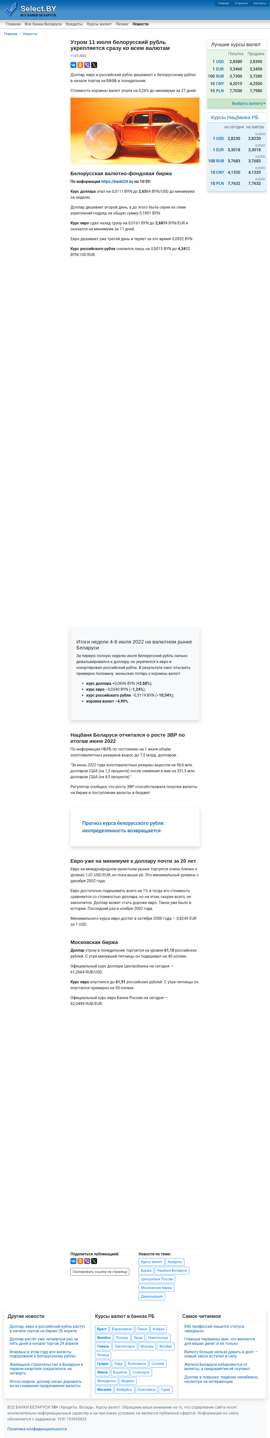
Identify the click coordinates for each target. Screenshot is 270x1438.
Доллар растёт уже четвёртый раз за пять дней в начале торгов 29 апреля (44, 1341)
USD (220, 61)
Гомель (103, 1346)
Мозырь (147, 1346)
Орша (138, 1338)
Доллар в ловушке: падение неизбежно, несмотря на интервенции (221, 1379)
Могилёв (104, 1390)
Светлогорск (125, 1346)
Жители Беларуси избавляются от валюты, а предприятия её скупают (217, 1366)
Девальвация (152, 1296)
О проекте (241, 3)
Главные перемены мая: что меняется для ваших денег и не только (219, 1341)
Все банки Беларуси (43, 24)
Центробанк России (157, 1279)
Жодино (127, 1381)
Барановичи (122, 1329)
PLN (220, 90)
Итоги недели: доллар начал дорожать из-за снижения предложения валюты (45, 1383)
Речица (103, 1355)
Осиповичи (146, 1390)
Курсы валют (99, 24)
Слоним (158, 1364)
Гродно (103, 1364)
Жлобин (165, 1346)
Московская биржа (156, 1288)
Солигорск (141, 1372)
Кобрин (159, 1329)
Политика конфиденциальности (37, 1429)
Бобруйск (124, 1390)
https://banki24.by (117, 181)
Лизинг (122, 24)
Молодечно (106, 1381)
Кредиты (74, 24)
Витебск (104, 1338)
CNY (220, 83)
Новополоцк (158, 1338)
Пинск (142, 1329)
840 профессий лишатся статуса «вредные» (214, 1328)
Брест (102, 1329)
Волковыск (137, 1364)
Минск (102, 1372)
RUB (220, 76)
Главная (224, 3)
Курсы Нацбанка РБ (234, 117)
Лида (118, 1364)
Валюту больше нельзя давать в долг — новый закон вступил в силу (221, 1354)
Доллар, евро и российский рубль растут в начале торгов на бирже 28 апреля (47, 1328)
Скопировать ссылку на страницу (100, 1272)
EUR (220, 69)
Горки (165, 1390)
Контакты (260, 3)
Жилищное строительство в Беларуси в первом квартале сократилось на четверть (46, 1368)
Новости (141, 24)
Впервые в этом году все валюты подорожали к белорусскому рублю (43, 1354)
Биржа (146, 1270)
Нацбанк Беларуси (172, 1270)
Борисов (120, 1372)
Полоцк (122, 1338)
